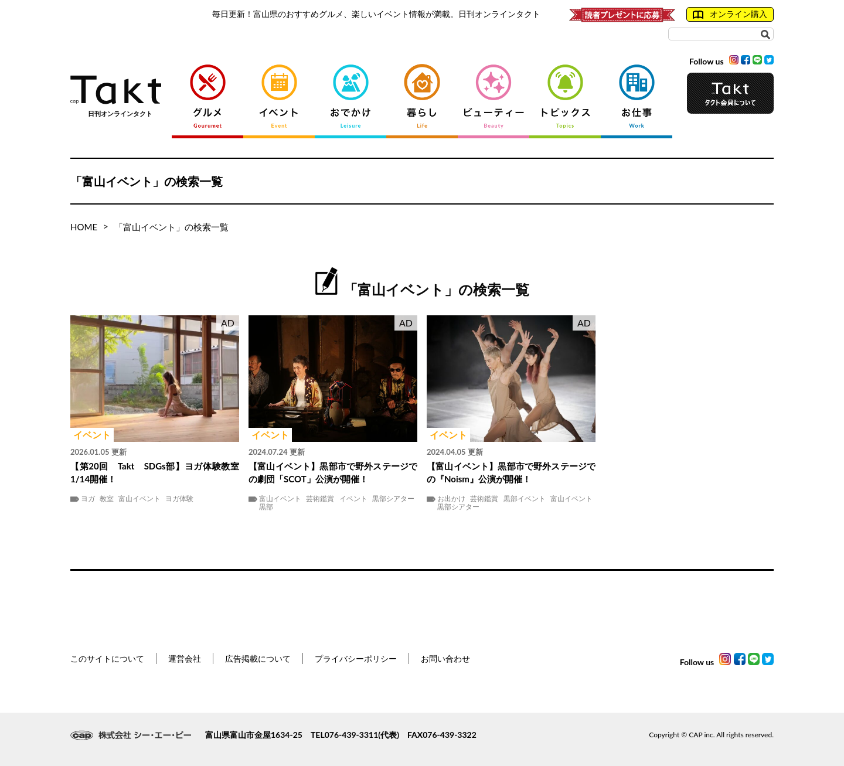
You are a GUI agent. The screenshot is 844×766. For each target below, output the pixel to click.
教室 (107, 499)
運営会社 (184, 658)
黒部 (266, 507)
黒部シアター (393, 499)
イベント (353, 499)
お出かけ (451, 499)
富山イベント (139, 499)
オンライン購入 (730, 14)
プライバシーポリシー (356, 658)
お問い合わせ (445, 658)
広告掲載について (258, 658)
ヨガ (88, 499)
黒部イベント (524, 499)
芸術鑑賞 (320, 499)
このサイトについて (107, 658)
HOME (83, 227)
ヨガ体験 (179, 499)
